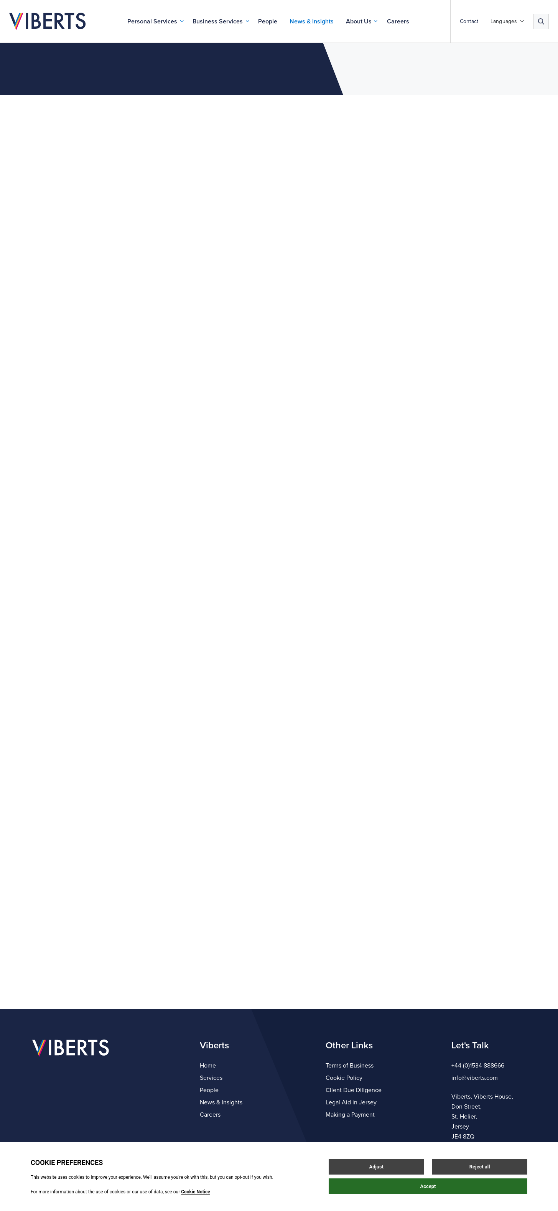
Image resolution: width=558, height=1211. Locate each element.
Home (208, 1065)
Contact (469, 21)
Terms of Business (350, 1065)
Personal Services (152, 21)
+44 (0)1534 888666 (477, 1065)
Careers (398, 21)
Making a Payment (350, 1115)
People (267, 21)
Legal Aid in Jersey (351, 1102)
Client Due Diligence (354, 1090)
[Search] (541, 21)
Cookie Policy (344, 1078)
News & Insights (312, 21)
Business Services (218, 21)
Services (211, 1078)
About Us (359, 21)
